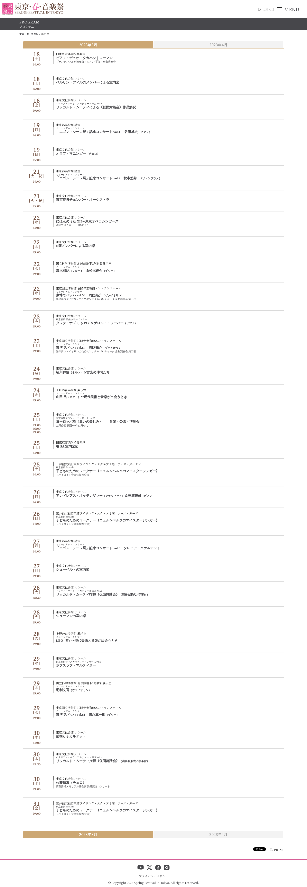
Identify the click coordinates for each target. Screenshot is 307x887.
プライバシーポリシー (153, 876)
